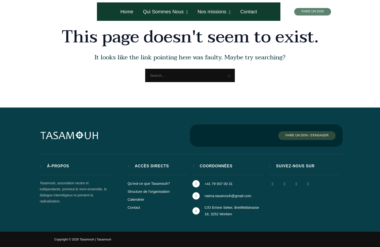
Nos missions (214, 12)
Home (126, 11)
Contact (248, 11)
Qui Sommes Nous (165, 12)
